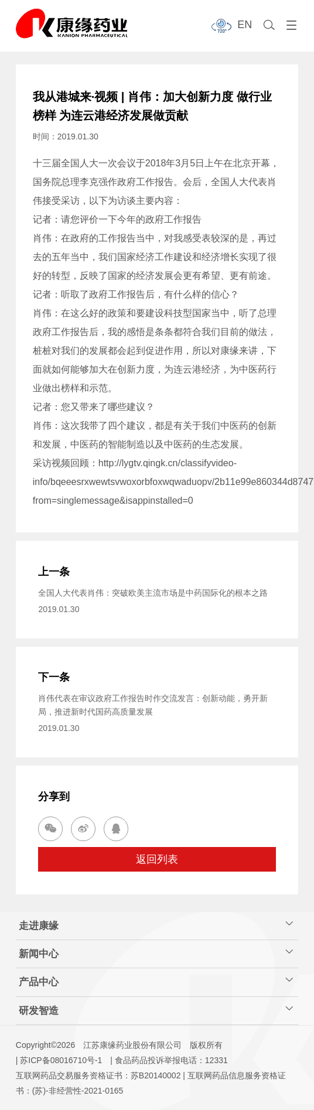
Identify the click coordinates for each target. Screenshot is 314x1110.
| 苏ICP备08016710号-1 (59, 1060)
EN (244, 24)
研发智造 (156, 1009)
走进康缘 (156, 924)
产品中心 (156, 981)
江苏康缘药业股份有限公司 (132, 1045)
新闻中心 (156, 952)
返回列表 (157, 859)
